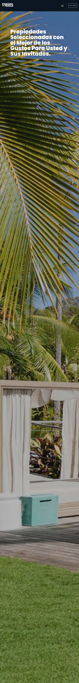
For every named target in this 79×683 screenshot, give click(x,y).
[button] (62, 6)
